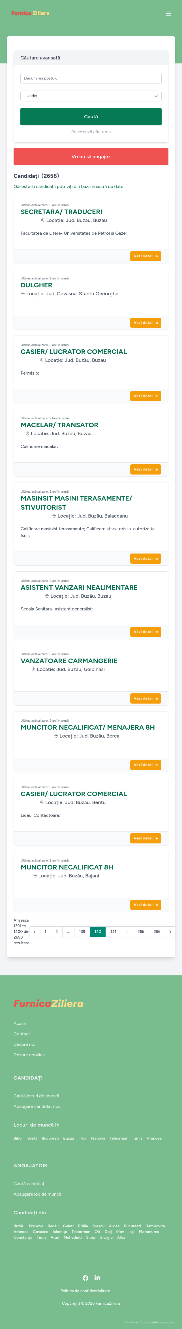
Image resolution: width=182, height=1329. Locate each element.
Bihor (18, 1138)
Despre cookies (29, 1054)
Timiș (137, 1138)
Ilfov (82, 1138)
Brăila (32, 1138)
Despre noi (24, 1044)
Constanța (23, 1237)
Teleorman (119, 1138)
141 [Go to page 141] (113, 931)
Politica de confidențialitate (85, 1291)
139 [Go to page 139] (82, 931)
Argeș (114, 1226)
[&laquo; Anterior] (34, 931)
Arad (55, 1237)
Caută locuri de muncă (36, 1096)
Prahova (98, 1138)
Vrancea (154, 1138)
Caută (91, 117)
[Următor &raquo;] (170, 931)
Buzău (68, 1138)
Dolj (108, 1231)
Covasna (40, 1231)
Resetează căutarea (91, 131)
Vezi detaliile (146, 256)
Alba (121, 1237)
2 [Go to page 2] (56, 931)
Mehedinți (73, 1237)
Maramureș (149, 1231)
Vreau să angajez (90, 156)
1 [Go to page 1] (45, 931)
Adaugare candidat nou (37, 1106)
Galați (68, 1226)
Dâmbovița (155, 1226)
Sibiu (90, 1237)
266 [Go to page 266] (157, 931)
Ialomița (60, 1231)
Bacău (53, 1226)
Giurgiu (106, 1237)
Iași (131, 1231)
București (50, 1138)
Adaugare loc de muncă (37, 1194)
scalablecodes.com (160, 1322)
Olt (97, 1231)
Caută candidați (30, 1183)
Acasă (20, 1023)
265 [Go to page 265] (141, 931)
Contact (22, 1034)
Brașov (98, 1226)
